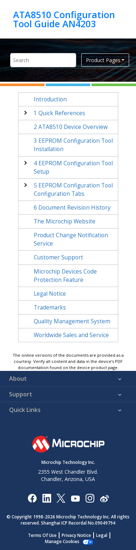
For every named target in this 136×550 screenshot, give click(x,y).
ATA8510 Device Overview (71, 127)
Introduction (50, 99)
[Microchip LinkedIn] (46, 498)
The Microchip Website (64, 221)
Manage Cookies (62, 541)
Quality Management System (72, 321)
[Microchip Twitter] (61, 498)
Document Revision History (72, 207)
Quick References (59, 113)
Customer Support (58, 257)
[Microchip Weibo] (104, 498)
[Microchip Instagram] (89, 498)
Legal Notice (50, 294)
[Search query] (43, 60)
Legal (101, 535)
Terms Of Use (42, 535)
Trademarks (50, 307)
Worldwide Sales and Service (71, 335)
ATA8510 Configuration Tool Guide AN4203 (64, 19)
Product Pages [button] (103, 60)
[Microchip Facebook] (32, 498)
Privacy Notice (76, 535)
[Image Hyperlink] (75, 498)
